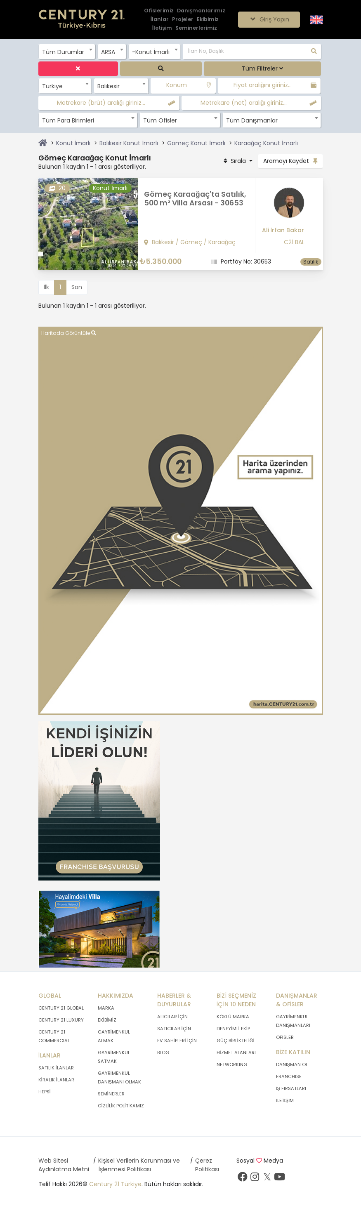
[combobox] (66, 51)
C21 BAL (294, 242)
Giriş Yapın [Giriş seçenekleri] (268, 19)
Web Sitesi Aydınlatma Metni (63, 1164)
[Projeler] (182, 20)
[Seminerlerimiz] (196, 28)
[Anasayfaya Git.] (81, 19)
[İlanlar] (160, 20)
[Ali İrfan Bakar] (283, 205)
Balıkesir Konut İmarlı (128, 143)
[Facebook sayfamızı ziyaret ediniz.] (242, 1178)
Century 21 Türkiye (115, 1184)
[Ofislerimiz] (159, 11)
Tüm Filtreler (262, 68)
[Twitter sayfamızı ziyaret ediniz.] (267, 1178)
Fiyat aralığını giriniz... (263, 85)
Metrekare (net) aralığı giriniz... (244, 103)
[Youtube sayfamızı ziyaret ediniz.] (280, 1178)
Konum (176, 85)
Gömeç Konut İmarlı (196, 143)
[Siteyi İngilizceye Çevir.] (316, 19)
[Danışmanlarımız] (201, 11)
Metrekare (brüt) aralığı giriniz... (101, 103)
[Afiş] (99, 800)
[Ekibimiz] (208, 20)
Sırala (235, 161)
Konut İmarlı (73, 143)
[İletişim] (162, 28)
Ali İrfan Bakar (283, 230)
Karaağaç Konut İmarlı (266, 143)
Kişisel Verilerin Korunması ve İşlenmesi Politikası (139, 1164)
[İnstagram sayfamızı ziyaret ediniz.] (255, 1178)
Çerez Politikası (207, 1164)
